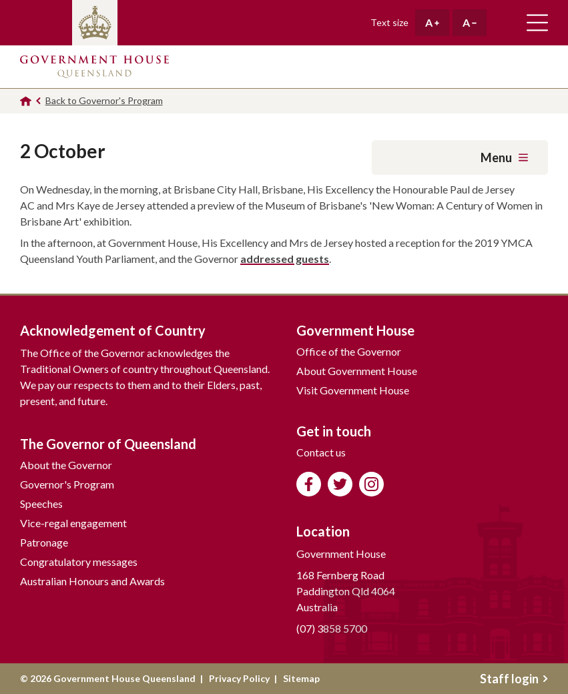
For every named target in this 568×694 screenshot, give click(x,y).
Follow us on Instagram (371, 484)
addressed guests (284, 258)
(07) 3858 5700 (331, 628)
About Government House (356, 370)
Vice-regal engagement (73, 522)
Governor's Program (67, 484)
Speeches (41, 503)
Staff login (514, 678)
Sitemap (301, 678)
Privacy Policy (239, 678)
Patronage (44, 542)
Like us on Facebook (309, 484)
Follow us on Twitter (340, 484)
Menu (504, 157)
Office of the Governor (348, 351)
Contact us (321, 452)
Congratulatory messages (78, 561)
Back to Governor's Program (104, 100)
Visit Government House (352, 390)
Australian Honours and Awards (92, 581)
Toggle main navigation (537, 22)
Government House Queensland (94, 66)
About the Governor (66, 464)
